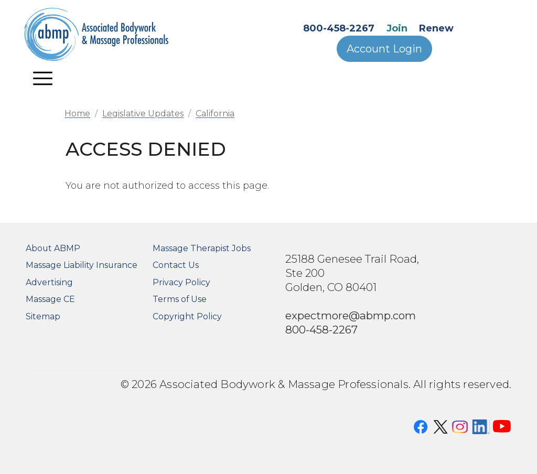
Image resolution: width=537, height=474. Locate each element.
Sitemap (43, 316)
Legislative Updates (143, 113)
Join (396, 28)
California (215, 113)
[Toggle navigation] (43, 78)
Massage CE (50, 299)
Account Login (384, 48)
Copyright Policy (187, 316)
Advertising (49, 282)
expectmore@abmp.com (350, 315)
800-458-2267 (338, 28)
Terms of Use (180, 299)
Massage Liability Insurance (81, 265)
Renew (436, 28)
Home (77, 113)
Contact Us (176, 265)
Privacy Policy (181, 282)
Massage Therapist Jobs (202, 248)
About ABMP (53, 248)
